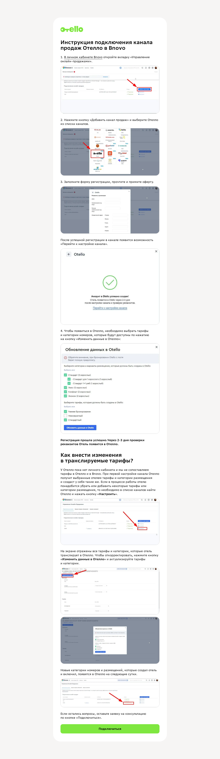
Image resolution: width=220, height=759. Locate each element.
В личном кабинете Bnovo (83, 57)
